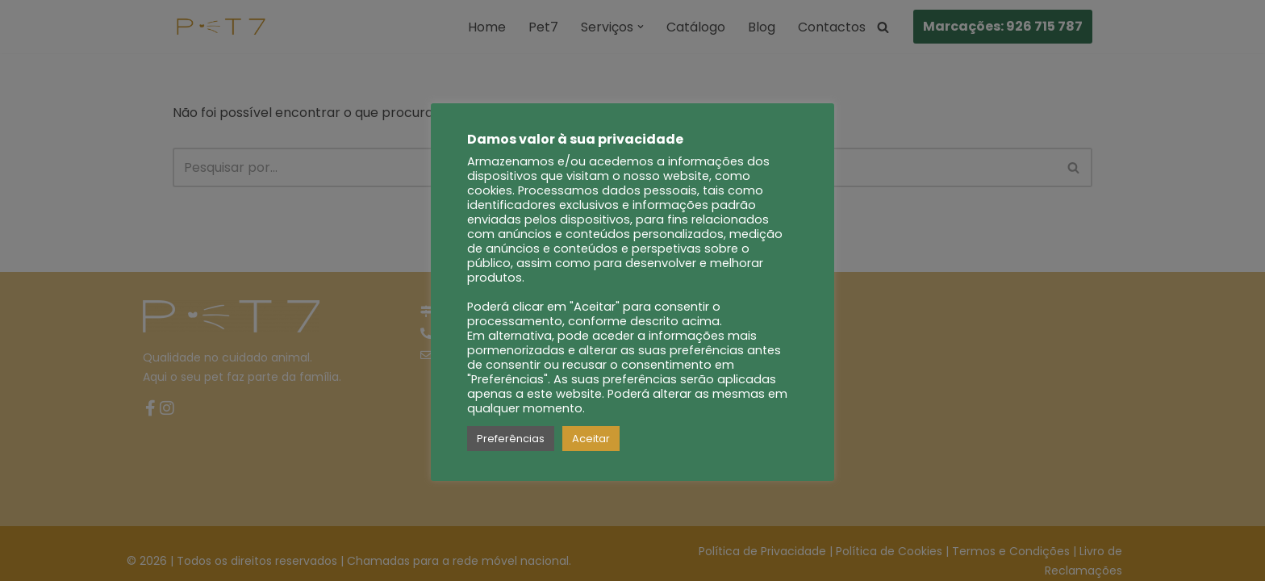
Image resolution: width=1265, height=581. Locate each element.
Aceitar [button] (591, 438)
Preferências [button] (511, 438)
